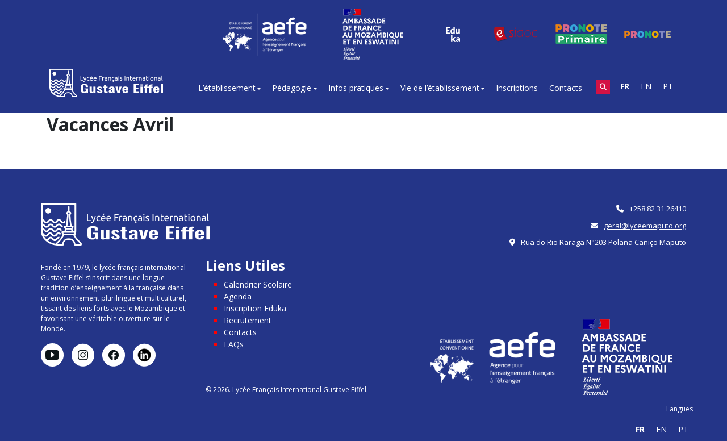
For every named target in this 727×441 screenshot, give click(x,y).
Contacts (565, 87)
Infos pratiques (355, 87)
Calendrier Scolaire (258, 284)
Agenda (238, 296)
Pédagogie (291, 87)
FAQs (234, 344)
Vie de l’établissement (439, 87)
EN (646, 86)
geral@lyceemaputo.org (645, 225)
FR (624, 86)
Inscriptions (517, 87)
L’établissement (227, 87)
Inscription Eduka (255, 308)
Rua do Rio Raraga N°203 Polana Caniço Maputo (603, 242)
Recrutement (247, 320)
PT (668, 86)
